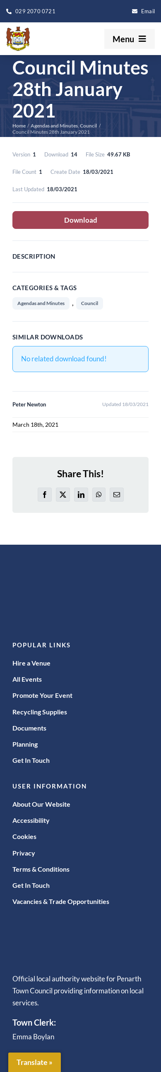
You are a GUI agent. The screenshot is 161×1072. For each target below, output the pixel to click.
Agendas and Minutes (41, 303)
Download (80, 220)
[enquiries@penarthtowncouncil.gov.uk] (143, 11)
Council (89, 303)
